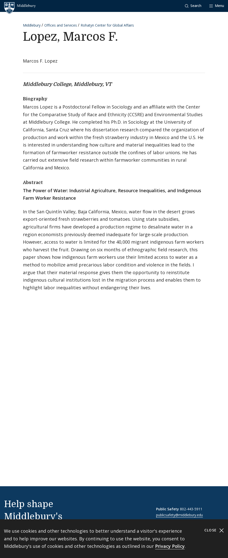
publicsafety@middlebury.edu (179, 515)
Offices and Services (60, 25)
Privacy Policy (170, 546)
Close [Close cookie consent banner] (214, 530)
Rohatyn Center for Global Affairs (107, 25)
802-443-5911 (191, 509)
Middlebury (32, 25)
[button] (193, 6)
